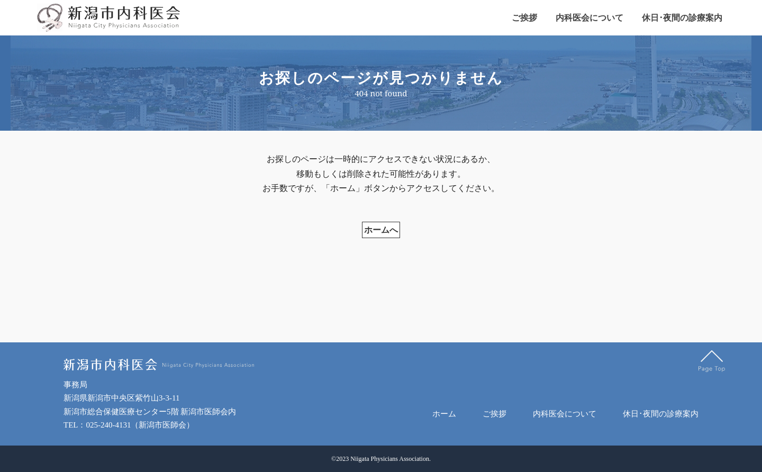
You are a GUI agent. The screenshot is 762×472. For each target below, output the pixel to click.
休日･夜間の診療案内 (682, 17)
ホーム (444, 414)
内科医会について (589, 17)
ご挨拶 (524, 17)
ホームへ (381, 234)
